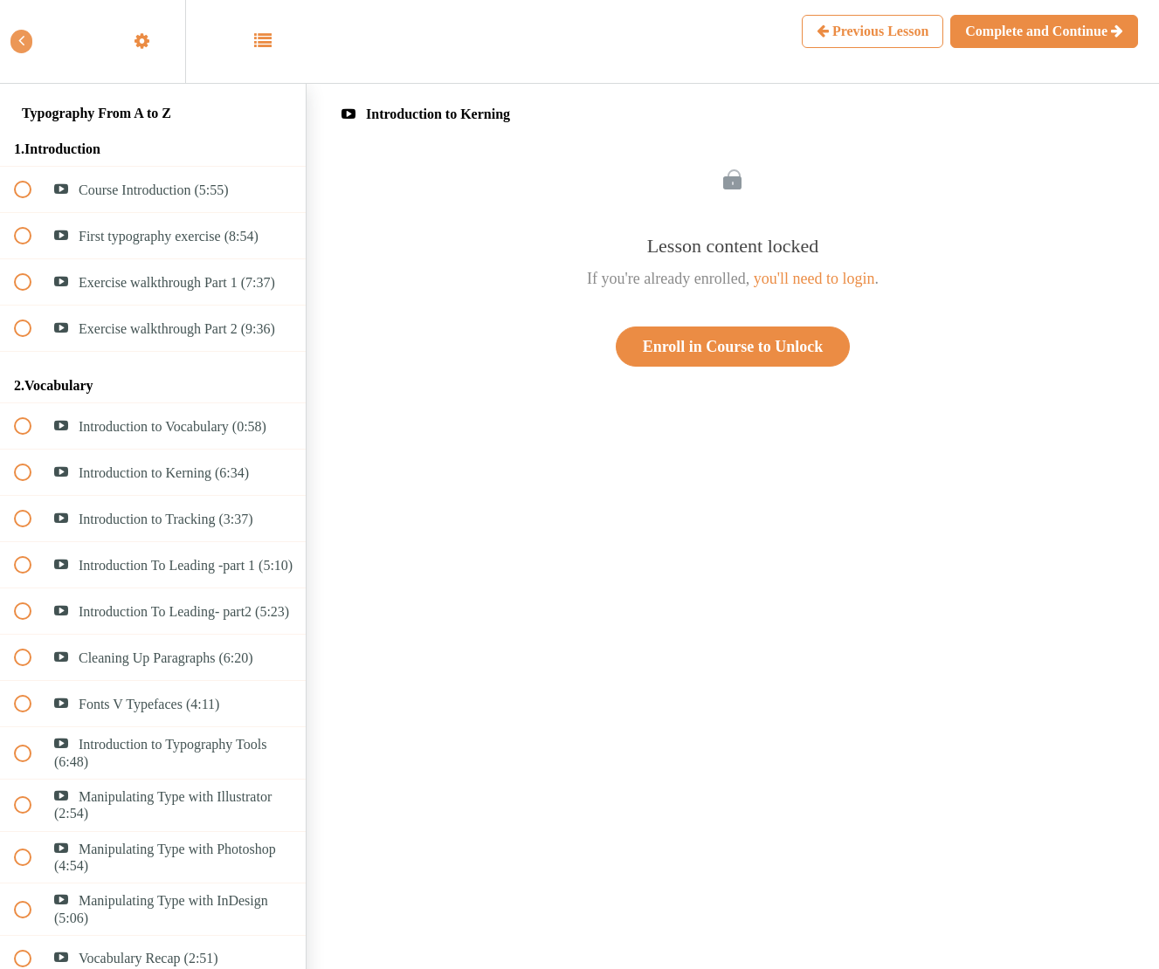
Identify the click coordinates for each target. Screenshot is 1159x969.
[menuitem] (153, 41)
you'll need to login (814, 278)
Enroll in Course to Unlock (733, 346)
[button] (32, 41)
